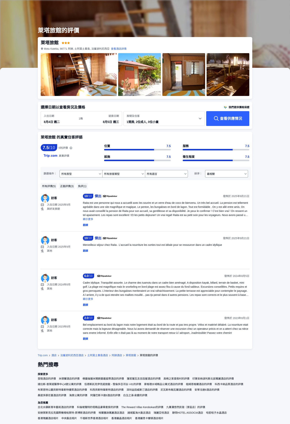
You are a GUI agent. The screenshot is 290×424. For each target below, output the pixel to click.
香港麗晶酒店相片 (121, 418)
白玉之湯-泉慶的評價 (135, 395)
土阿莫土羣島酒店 (97, 355)
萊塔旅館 (131, 355)
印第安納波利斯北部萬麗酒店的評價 (213, 378)
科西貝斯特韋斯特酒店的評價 (107, 389)
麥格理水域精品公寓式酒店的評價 (163, 384)
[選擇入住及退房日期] (59, 118)
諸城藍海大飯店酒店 (139, 412)
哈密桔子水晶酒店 (216, 412)
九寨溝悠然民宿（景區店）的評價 (185, 407)
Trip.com (43, 355)
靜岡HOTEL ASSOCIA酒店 (187, 412)
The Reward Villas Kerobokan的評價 (142, 407)
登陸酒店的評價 (47, 378)
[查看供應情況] (227, 118)
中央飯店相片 (69, 418)
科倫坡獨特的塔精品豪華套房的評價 (97, 407)
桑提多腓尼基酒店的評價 (52, 395)
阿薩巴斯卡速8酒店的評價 (105, 395)
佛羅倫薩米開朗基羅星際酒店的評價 (103, 378)
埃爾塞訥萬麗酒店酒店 (111, 412)
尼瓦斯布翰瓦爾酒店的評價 (176, 389)
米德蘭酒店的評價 (69, 378)
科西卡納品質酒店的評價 (229, 384)
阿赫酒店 (117, 355)
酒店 (54, 355)
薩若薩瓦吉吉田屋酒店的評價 (144, 378)
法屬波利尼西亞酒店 (72, 355)
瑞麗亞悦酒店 (161, 412)
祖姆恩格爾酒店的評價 (199, 384)
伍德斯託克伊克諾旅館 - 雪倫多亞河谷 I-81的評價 (112, 384)
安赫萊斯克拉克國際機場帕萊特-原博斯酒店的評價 (67, 412)
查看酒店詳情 (119, 48)
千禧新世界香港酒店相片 (94, 418)
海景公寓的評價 (78, 395)
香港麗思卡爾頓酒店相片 (149, 418)
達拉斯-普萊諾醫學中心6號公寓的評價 (59, 384)
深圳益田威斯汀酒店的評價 (142, 389)
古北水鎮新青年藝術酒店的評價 (56, 407)
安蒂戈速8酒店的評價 (207, 389)
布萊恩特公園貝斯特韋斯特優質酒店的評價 (62, 389)
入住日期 (49, 115)
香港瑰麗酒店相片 (48, 418)
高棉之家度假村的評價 (176, 378)
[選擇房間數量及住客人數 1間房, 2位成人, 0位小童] (164, 120)
